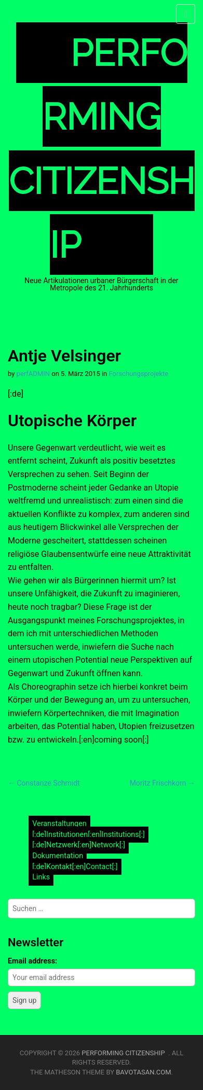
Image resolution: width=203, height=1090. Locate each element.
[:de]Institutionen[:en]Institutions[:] (88, 834)
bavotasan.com (143, 1072)
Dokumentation (57, 855)
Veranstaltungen (59, 824)
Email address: (32, 961)
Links (41, 877)
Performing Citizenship (125, 1053)
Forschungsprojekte (139, 374)
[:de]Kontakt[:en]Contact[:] (75, 866)
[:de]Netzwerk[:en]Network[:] (78, 845)
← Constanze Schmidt (44, 783)
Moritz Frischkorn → (162, 783)
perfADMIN (33, 374)
